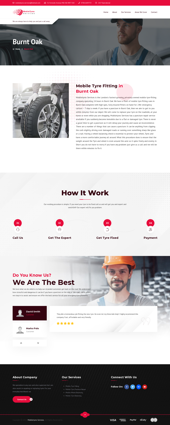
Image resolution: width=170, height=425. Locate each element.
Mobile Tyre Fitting (72, 386)
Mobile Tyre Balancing (73, 396)
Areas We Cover (141, 12)
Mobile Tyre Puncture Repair (76, 389)
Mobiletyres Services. (36, 420)
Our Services (126, 12)
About (114, 12)
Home (105, 12)
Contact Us (24, 399)
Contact (154, 12)
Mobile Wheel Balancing (74, 392)
